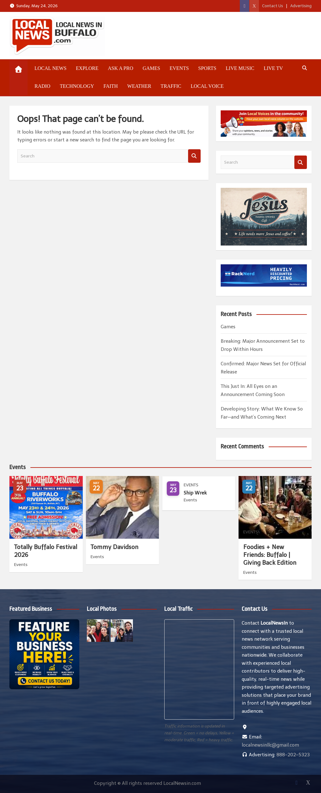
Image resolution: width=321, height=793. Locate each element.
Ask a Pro (120, 68)
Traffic (170, 86)
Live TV (273, 68)
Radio (42, 86)
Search (194, 156)
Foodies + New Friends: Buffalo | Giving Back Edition (269, 554)
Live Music (240, 68)
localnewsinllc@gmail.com (270, 745)
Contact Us (272, 5)
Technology (77, 86)
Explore (87, 68)
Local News (50, 68)
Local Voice (207, 86)
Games (151, 68)
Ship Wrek (195, 493)
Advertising (301, 5)
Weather (139, 86)
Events (179, 68)
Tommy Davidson (114, 547)
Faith (110, 86)
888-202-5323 (293, 755)
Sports (207, 68)
